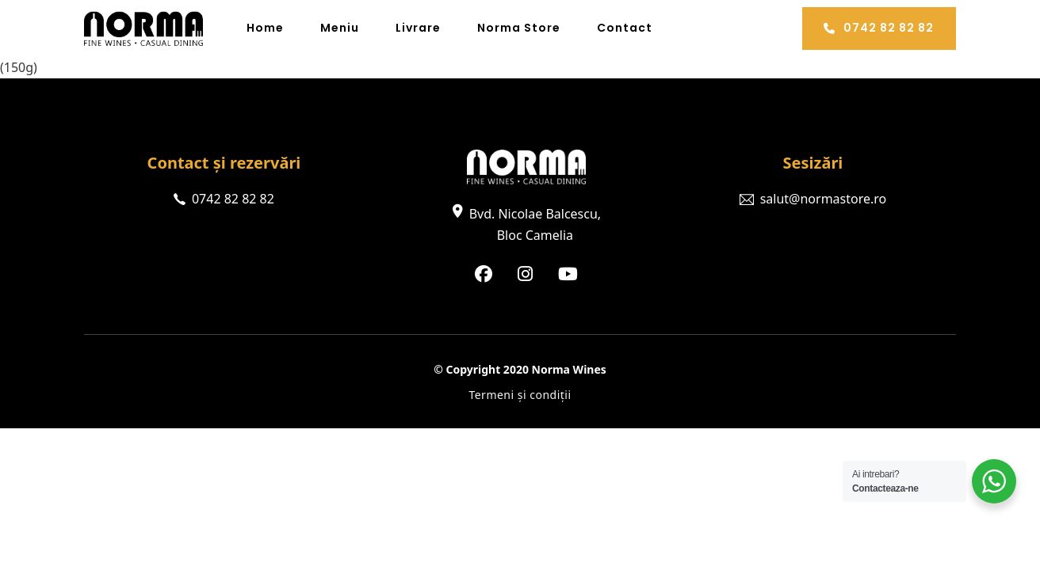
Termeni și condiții (519, 394)
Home (265, 28)
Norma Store (518, 28)
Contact (624, 28)
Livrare (418, 28)
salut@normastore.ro (823, 198)
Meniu (339, 28)
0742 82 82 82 (879, 28)
